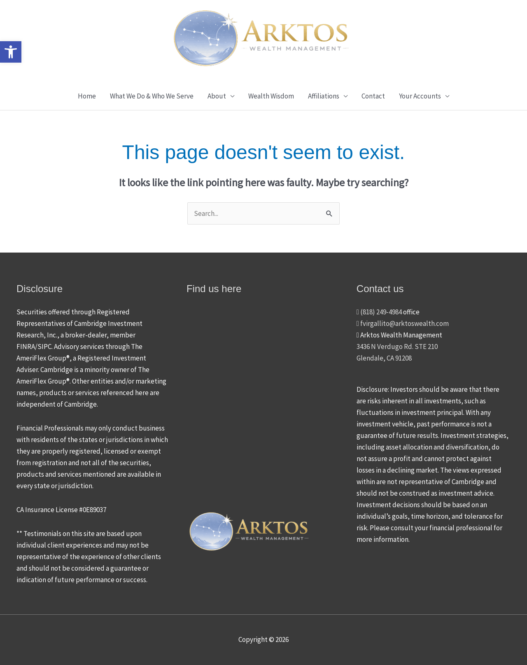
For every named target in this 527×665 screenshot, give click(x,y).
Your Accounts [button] (420, 96)
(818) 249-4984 (379, 311)
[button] (10, 52)
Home (87, 96)
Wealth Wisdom (271, 96)
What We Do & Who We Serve (152, 96)
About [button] (217, 96)
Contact (373, 96)
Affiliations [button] (323, 96)
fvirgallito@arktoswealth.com (403, 323)
